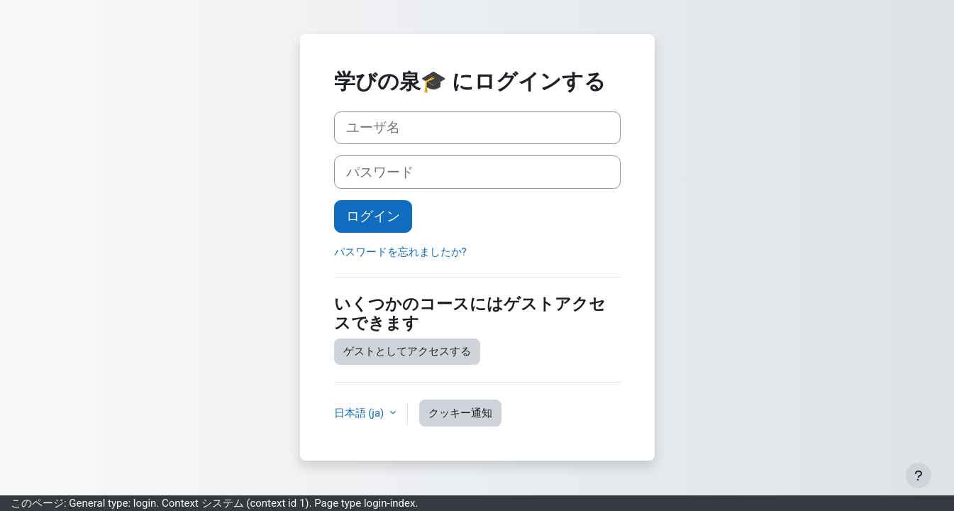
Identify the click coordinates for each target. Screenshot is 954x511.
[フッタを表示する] (918, 475)
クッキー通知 (460, 413)
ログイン (373, 216)
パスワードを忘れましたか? (400, 252)
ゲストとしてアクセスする (407, 351)
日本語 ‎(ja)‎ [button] (360, 413)
